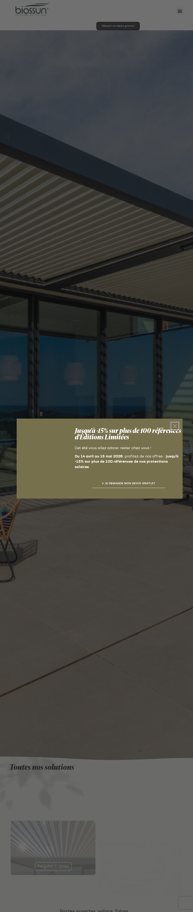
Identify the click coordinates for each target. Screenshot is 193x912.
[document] (96, 456)
